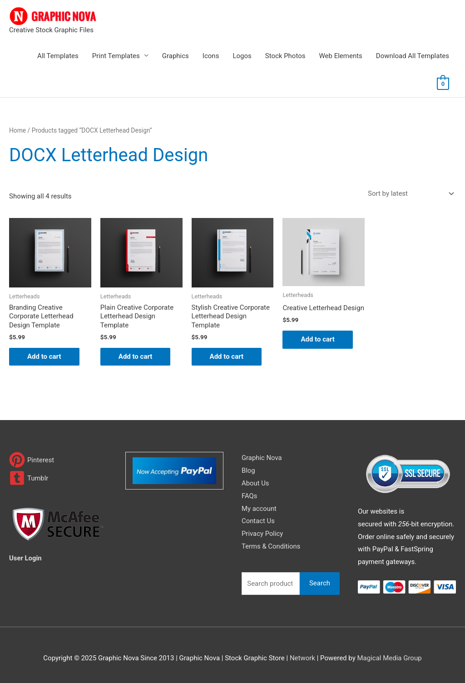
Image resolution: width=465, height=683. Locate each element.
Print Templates (116, 56)
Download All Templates (412, 56)
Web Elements (340, 56)
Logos (241, 56)
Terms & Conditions (271, 546)
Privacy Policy (262, 534)
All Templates (58, 56)
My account (259, 509)
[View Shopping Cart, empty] (443, 83)
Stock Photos (285, 56)
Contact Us (258, 521)
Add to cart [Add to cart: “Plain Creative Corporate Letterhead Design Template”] (136, 356)
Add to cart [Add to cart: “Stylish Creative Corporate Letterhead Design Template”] (227, 356)
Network (302, 658)
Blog (248, 470)
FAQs (249, 496)
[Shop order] (409, 193)
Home (17, 130)
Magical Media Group (389, 658)
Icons (211, 56)
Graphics (175, 56)
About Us (255, 483)
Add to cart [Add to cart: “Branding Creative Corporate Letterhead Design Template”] (44, 356)
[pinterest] (31, 460)
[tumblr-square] (29, 478)
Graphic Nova (262, 458)
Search (319, 583)
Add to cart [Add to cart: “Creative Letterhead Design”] (318, 339)
